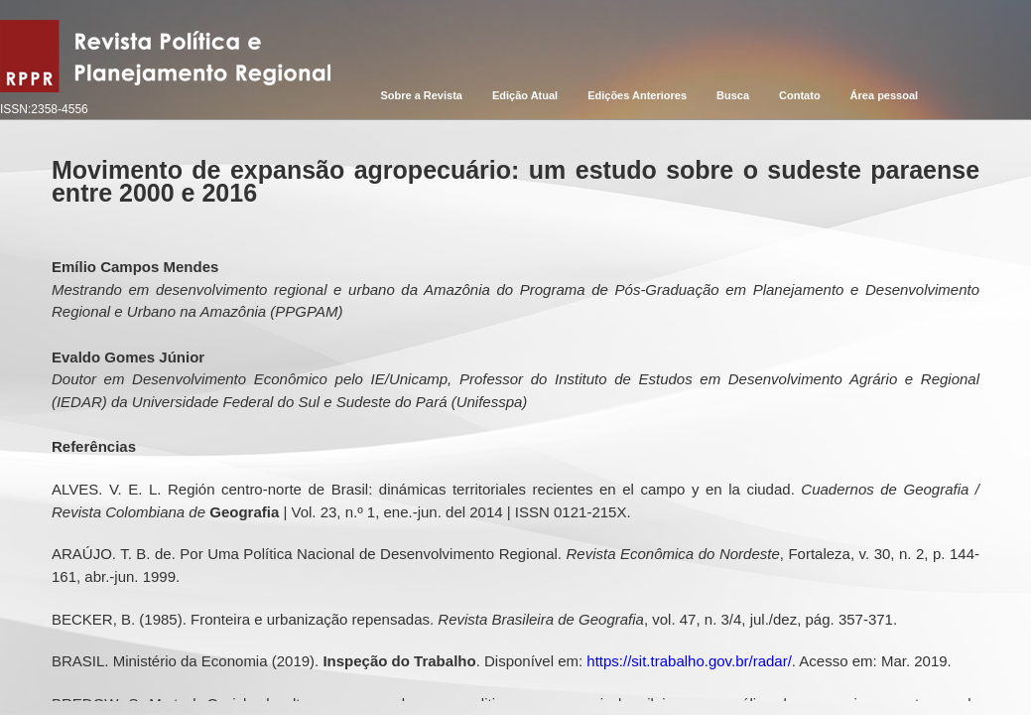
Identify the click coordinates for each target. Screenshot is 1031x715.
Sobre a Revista (421, 95)
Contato (800, 95)
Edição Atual (525, 95)
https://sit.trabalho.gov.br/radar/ (689, 660)
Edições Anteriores (637, 95)
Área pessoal (884, 95)
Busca (732, 95)
